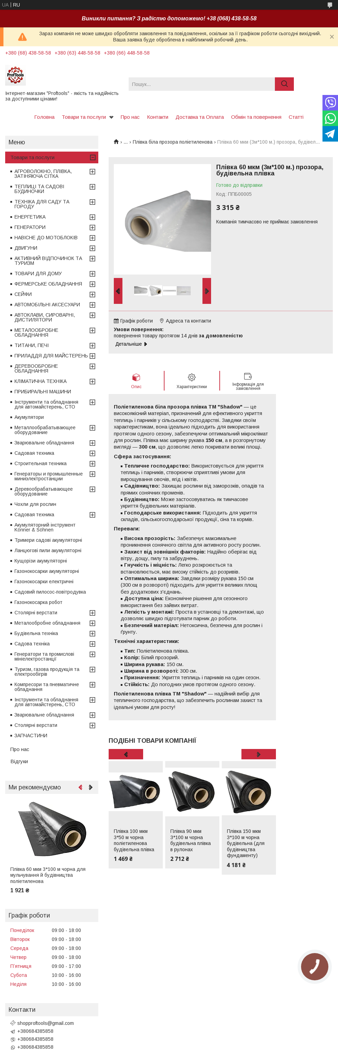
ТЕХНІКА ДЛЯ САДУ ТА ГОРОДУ (41, 204)
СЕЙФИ (23, 294)
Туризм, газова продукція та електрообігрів (46, 671)
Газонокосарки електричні (43, 581)
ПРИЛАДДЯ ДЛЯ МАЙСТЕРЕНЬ (51, 355)
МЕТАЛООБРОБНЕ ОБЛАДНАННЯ (36, 332)
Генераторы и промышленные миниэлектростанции (48, 476)
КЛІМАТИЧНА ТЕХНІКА (40, 381)
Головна (44, 117)
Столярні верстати (35, 612)
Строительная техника (40, 463)
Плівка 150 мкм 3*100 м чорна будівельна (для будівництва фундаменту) (246, 843)
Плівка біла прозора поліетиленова (172, 142)
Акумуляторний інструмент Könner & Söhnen (45, 527)
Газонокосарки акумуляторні (46, 571)
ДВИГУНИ (25, 248)
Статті (296, 117)
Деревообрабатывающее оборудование (43, 491)
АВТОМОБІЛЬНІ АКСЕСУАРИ (47, 304)
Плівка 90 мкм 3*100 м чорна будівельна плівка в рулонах (190, 840)
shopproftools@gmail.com (45, 1023)
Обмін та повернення (256, 117)
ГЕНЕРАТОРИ (30, 227)
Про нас (130, 117)
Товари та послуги (84, 117)
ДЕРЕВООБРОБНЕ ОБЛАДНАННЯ (36, 368)
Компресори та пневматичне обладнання (46, 687)
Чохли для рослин (35, 504)
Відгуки (19, 761)
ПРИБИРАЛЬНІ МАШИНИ (42, 391)
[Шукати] (284, 84)
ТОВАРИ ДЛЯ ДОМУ (38, 273)
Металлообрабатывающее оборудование (45, 430)
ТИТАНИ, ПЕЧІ (31, 345)
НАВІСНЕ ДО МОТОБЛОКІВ (46, 237)
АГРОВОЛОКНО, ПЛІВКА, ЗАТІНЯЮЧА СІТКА (43, 174)
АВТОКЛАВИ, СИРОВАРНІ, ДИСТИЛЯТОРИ (44, 317)
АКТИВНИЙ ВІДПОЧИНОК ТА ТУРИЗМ (48, 261)
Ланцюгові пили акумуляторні (47, 550)
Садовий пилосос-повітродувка (50, 592)
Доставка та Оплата (200, 117)
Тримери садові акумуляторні (48, 540)
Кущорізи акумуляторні (40, 561)
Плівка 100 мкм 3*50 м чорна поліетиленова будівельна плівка (134, 840)
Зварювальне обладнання (44, 442)
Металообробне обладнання (47, 623)
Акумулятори (29, 417)
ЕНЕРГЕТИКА (30, 217)
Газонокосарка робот (38, 602)
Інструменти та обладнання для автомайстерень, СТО (46, 404)
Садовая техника (34, 453)
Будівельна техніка (36, 633)
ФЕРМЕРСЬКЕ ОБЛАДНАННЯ (48, 284)
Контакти (157, 117)
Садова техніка (32, 643)
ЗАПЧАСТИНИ (30, 735)
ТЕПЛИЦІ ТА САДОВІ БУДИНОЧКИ (39, 189)
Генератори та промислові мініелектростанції (44, 656)
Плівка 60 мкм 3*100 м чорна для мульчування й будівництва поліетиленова (48, 875)
